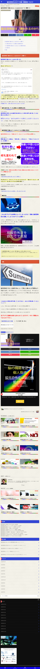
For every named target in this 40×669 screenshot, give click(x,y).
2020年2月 (3, 589)
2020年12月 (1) (3, 618)
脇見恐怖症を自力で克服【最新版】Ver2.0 (20, 2)
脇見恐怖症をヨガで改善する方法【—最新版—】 (12, 548)
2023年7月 (3, 567)
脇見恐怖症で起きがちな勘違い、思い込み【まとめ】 (14, 191)
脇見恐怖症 (3, 332)
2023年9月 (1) (3, 607)
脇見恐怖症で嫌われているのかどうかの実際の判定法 (15, 45)
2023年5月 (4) (3, 612)
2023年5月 (3, 571)
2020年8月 (3, 583)
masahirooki (10, 479)
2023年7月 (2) (3, 609)
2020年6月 (3, 586)
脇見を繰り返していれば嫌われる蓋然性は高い (14, 43)
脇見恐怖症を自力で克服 (7, 321)
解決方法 (7, 47)
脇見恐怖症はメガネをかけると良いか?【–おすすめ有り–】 (14, 554)
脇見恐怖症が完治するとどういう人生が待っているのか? (13, 545)
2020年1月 (3, 592)
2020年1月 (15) (3, 631)
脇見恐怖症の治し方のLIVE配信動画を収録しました (12, 542)
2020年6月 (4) (3, 626)
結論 (5, 49)
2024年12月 (3, 561)
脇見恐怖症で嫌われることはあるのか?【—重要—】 (14, 41)
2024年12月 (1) (3, 604)
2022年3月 (3, 574)
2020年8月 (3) (3, 623)
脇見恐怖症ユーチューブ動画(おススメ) (10, 551)
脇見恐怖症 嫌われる (10, 332)
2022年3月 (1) (3, 615)
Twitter (24, 485)
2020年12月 (3, 577)
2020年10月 (3, 580)
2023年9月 (3, 564)
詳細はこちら (20, 401)
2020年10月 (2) (3, 620)
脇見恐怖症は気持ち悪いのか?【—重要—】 (11, 176)
